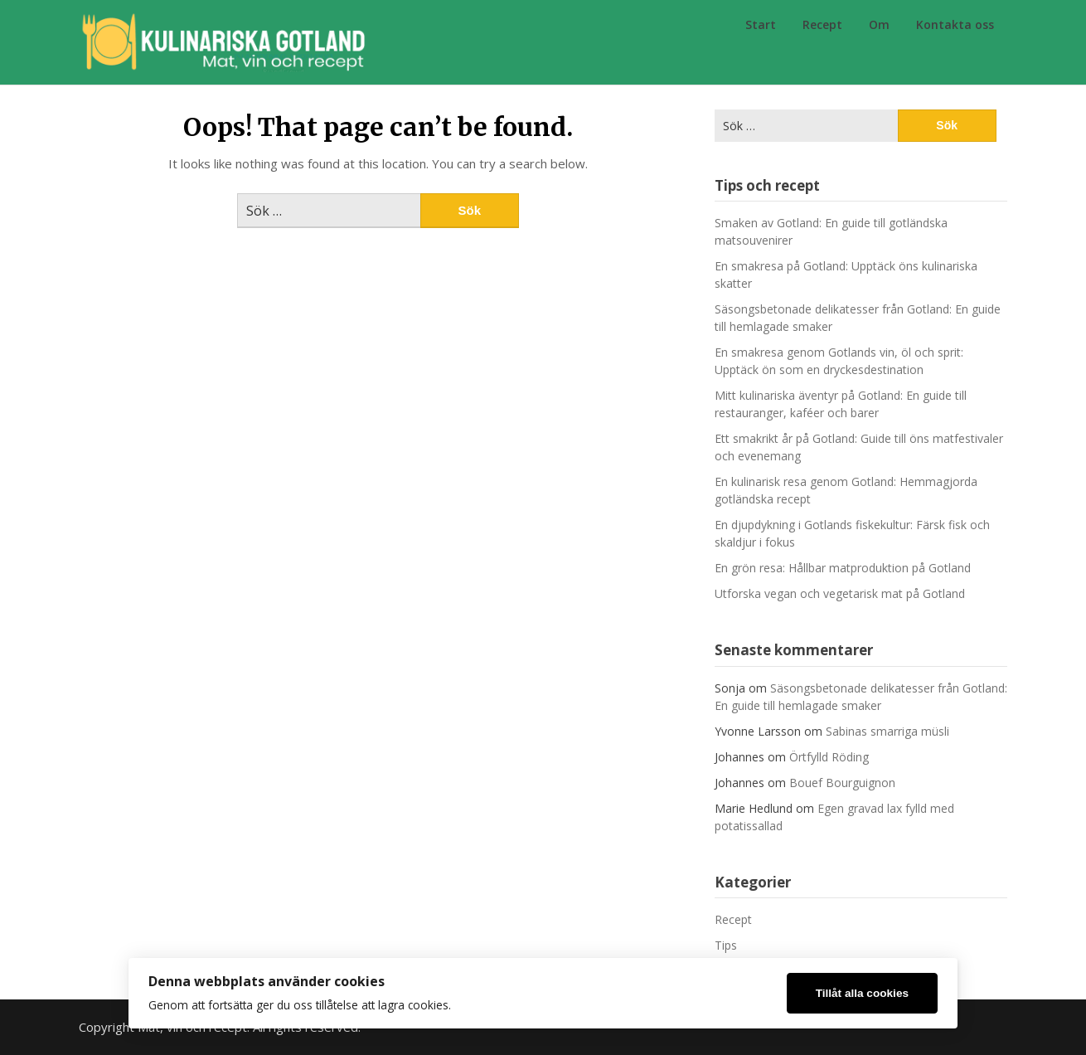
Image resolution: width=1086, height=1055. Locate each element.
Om (879, 24)
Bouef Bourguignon (842, 782)
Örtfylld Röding (829, 757)
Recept (822, 24)
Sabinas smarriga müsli (887, 731)
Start (760, 24)
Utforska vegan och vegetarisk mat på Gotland (840, 593)
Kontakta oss (955, 24)
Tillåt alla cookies (862, 993)
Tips (726, 945)
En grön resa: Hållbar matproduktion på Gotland (843, 568)
